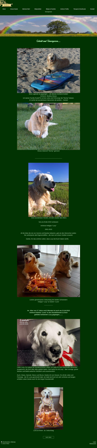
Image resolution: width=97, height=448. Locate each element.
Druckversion (5, 442)
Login (94, 442)
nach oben (48, 437)
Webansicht (92, 443)
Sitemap (13, 442)
